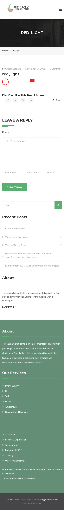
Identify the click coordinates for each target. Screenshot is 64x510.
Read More (9, 307)
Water (8, 401)
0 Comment (55, 68)
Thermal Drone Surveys (16, 245)
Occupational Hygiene (16, 411)
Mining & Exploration (15, 439)
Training (9, 455)
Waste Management (15, 460)
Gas (7, 390)
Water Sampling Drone (16, 236)
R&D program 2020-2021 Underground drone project (32, 265)
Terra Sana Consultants (26, 499)
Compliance (11, 434)
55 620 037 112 (35, 503)
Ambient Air (11, 406)
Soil (7, 396)
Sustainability (12, 444)
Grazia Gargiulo (13, 68)
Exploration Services (15, 228)
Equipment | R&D (13, 450)
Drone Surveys (12, 385)
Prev (56, 100)
